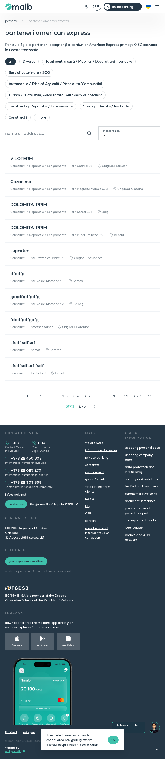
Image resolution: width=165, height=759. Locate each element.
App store (17, 645)
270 (113, 396)
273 (150, 396)
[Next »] (95, 406)
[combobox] (129, 133)
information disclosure (101, 450)
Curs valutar (134, 528)
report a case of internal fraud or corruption (97, 532)
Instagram (29, 732)
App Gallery (68, 645)
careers (90, 521)
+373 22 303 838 (26, 482)
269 (100, 396)
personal (11, 21)
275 (82, 406)
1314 (42, 443)
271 (125, 396)
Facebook (11, 732)
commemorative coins (141, 494)
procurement (94, 472)
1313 (15, 443)
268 (88, 396)
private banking (96, 457)
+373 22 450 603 (26, 458)
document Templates (140, 501)
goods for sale (95, 479)
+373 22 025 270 (26, 470)
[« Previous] (15, 396)
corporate (92, 465)
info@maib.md (15, 494)
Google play (43, 645)
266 (64, 396)
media (89, 499)
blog (88, 506)
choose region (111, 130)
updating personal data (142, 448)
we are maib (94, 443)
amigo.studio (13, 751)
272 (137, 396)
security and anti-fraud (142, 479)
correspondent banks (140, 520)
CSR (88, 513)
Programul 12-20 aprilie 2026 (51, 504)
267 (76, 396)
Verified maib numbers (141, 486)
